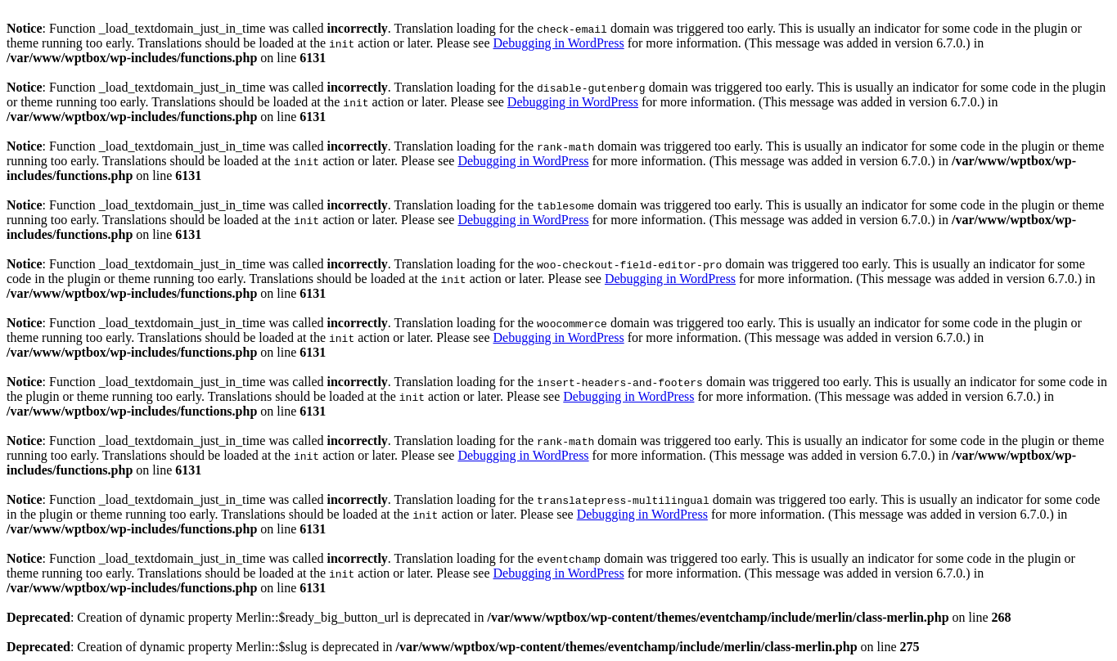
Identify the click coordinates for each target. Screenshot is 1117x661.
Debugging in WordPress (558, 43)
